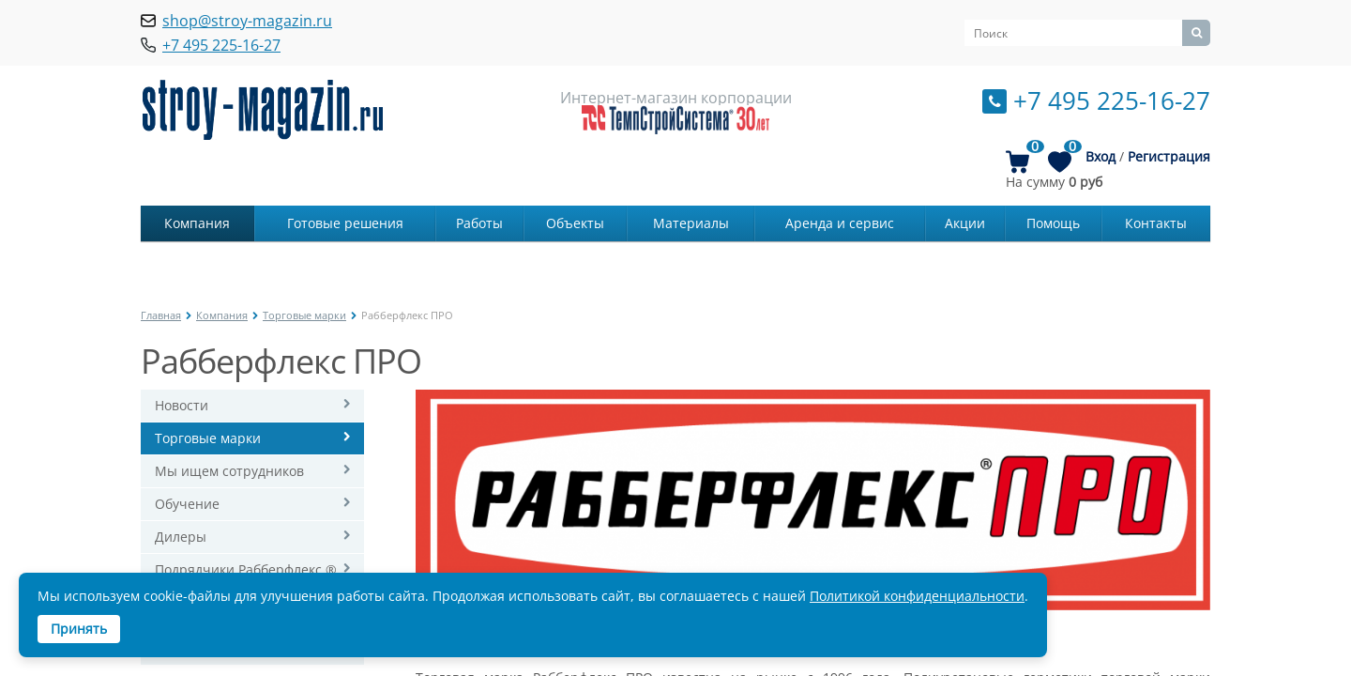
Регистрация (1169, 156)
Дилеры (180, 536)
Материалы (691, 223)
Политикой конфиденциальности (917, 596)
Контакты (1156, 223)
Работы (479, 223)
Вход (1100, 156)
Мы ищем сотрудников (229, 471)
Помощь (1053, 223)
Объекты (575, 223)
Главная (161, 315)
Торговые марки (304, 315)
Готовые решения (345, 223)
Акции (965, 223)
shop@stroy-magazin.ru (247, 20)
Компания (197, 223)
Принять (79, 629)
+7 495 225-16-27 (1111, 100)
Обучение (187, 504)
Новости (181, 405)
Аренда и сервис (839, 223)
